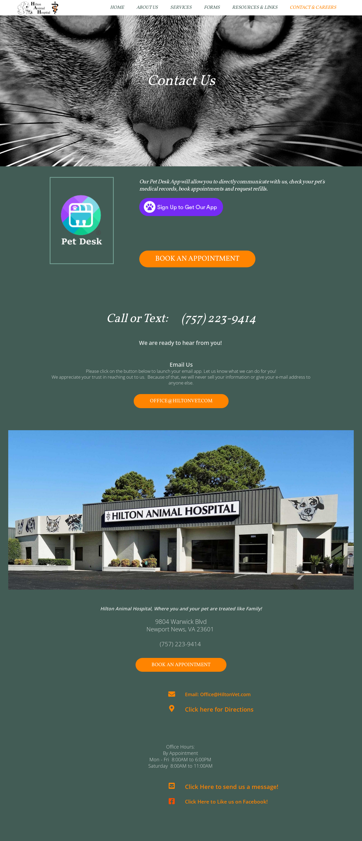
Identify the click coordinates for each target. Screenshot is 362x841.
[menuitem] (117, 8)
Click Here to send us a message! (231, 787)
